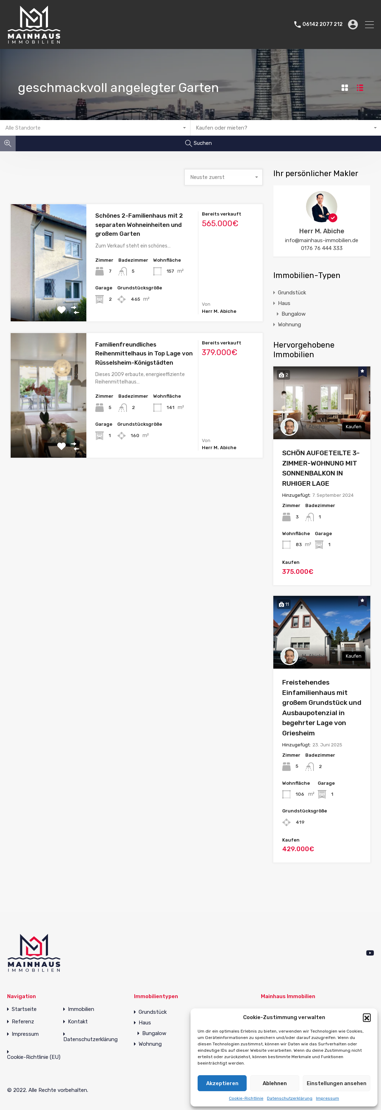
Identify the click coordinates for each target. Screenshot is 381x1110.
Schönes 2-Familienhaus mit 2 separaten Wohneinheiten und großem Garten (139, 224)
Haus (284, 303)
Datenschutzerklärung (289, 1098)
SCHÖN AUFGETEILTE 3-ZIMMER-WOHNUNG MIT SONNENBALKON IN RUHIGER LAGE (321, 468)
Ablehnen (275, 1083)
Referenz (23, 1021)
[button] (366, 1017)
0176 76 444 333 (322, 248)
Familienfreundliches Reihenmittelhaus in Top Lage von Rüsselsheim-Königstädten (144, 353)
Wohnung (289, 324)
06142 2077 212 (322, 24)
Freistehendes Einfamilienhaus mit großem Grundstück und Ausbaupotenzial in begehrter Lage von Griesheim (321, 707)
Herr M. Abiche (321, 231)
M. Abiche (313, 427)
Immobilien (81, 1009)
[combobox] (95, 128)
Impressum (327, 1098)
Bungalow (293, 314)
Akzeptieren (222, 1083)
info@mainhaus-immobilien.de (321, 240)
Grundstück (292, 292)
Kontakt (78, 1021)
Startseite (24, 1009)
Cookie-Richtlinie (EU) (33, 1057)
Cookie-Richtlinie (246, 1098)
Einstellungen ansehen (336, 1083)
